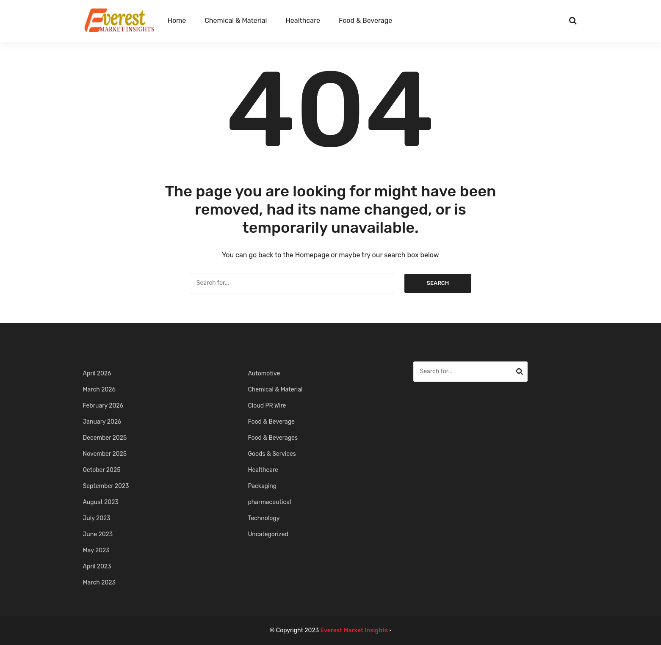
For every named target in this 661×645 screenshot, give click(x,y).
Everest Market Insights (354, 630)
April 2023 (97, 566)
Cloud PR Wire (267, 405)
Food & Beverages (273, 437)
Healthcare (302, 21)
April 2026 (97, 373)
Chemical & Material (236, 21)
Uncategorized (268, 534)
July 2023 (97, 518)
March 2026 (99, 389)
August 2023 (101, 502)
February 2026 (103, 405)
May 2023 (96, 550)
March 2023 (99, 582)
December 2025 (105, 437)
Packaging (262, 486)
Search (438, 283)
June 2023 (98, 534)
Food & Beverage (365, 21)
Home (177, 21)
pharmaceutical (269, 502)
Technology (264, 518)
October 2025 (102, 470)
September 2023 (106, 486)
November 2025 (105, 454)
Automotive (264, 373)
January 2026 (102, 421)
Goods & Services (272, 454)
